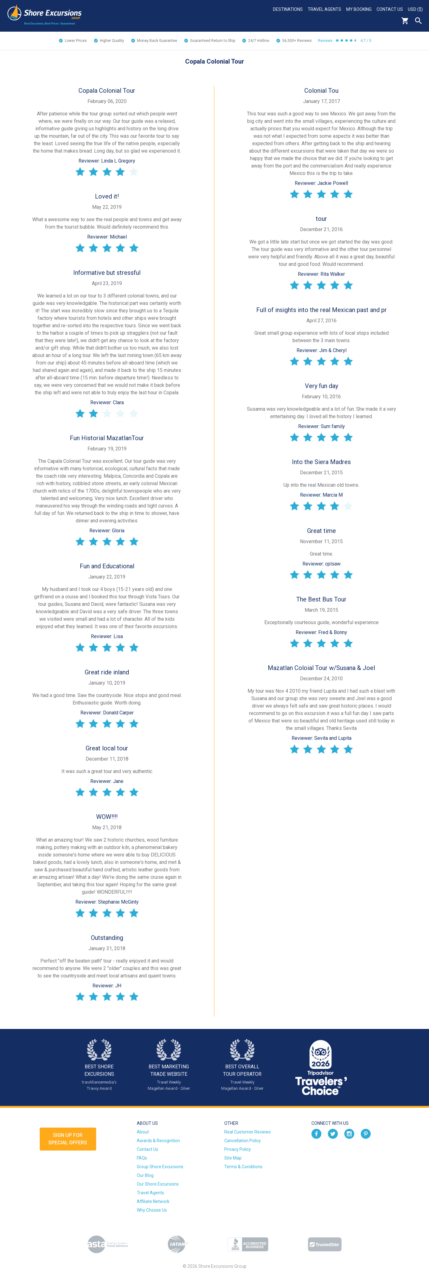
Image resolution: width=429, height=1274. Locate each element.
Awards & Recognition (158, 1140)
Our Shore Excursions (158, 1184)
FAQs (142, 1158)
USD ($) (415, 9)
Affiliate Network (153, 1201)
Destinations (288, 9)
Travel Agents (324, 9)
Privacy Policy (237, 1149)
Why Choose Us (152, 1210)
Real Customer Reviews (247, 1131)
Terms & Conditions (243, 1166)
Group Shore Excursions (160, 1166)
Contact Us (390, 9)
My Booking (359, 9)
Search (418, 20)
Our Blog (145, 1175)
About (143, 1131)
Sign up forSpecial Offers (67, 1139)
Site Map (233, 1158)
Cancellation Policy (242, 1140)
